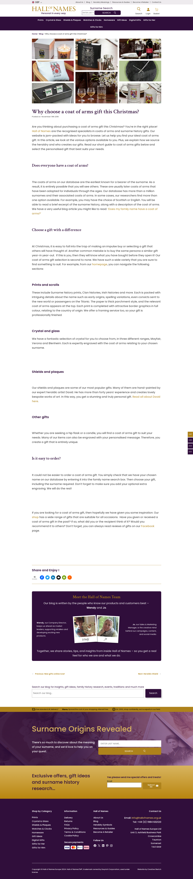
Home (34, 34)
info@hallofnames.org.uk (146, 817)
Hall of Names (41, 131)
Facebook (147, 526)
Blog (41, 34)
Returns (68, 821)
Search (153, 693)
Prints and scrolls (45, 285)
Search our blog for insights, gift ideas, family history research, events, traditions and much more (88, 686)
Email (109, 781)
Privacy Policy (71, 828)
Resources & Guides (104, 828)
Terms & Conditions (75, 832)
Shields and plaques (48, 372)
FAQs (67, 824)
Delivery (68, 817)
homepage (99, 264)
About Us (98, 817)
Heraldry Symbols (102, 824)
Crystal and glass (46, 331)
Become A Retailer (103, 832)
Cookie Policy (71, 835)
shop (35, 517)
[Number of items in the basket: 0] (156, 11)
